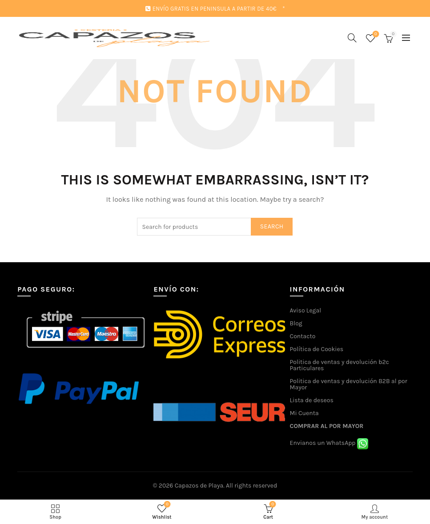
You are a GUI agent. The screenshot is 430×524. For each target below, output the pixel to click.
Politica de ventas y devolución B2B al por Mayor (348, 384)
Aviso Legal (305, 310)
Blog (296, 323)
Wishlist (374, 34)
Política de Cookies (316, 349)
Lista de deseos (312, 400)
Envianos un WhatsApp (329, 443)
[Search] (352, 37)
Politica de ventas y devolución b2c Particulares (339, 365)
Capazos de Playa (199, 485)
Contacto (303, 336)
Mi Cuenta (304, 413)
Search (272, 226)
